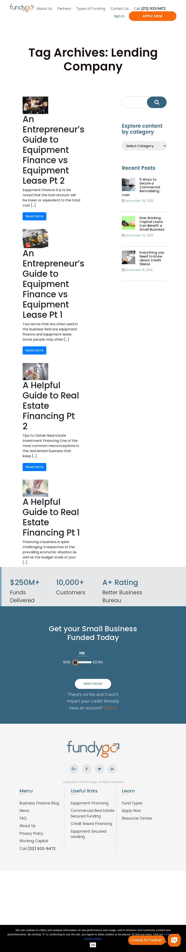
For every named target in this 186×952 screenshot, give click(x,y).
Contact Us (119, 8)
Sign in (110, 707)
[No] (181, 938)
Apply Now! (93, 683)
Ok (93, 944)
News (24, 810)
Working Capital (33, 841)
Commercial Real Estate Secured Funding (93, 813)
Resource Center (137, 818)
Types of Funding (90, 8)
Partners (64, 8)
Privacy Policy (31, 833)
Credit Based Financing (91, 823)
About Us (44, 8)
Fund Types (132, 803)
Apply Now (153, 16)
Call (150, 8)
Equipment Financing (89, 803)
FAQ (23, 818)
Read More (34, 216)
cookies (169, 934)
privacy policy (92, 938)
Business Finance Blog (39, 803)
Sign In (119, 16)
